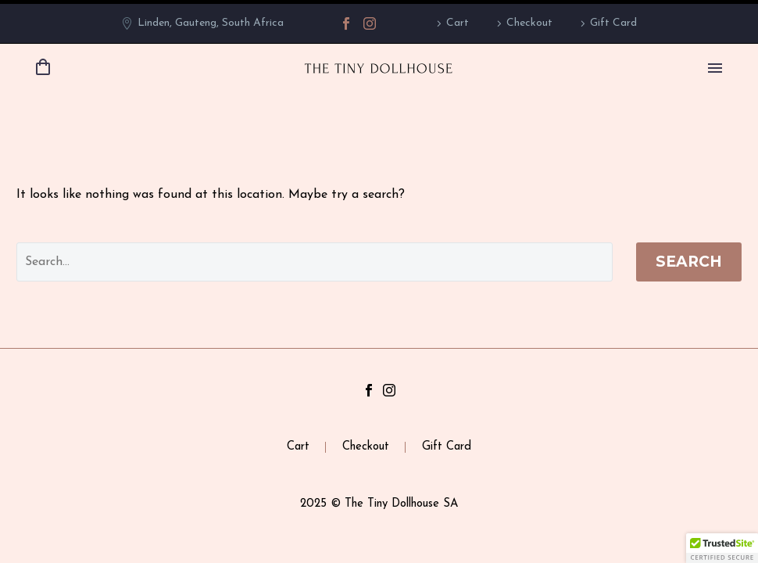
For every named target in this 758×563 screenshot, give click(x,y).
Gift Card (613, 23)
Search (689, 262)
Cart (457, 23)
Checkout (529, 23)
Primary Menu (715, 68)
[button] (722, 548)
